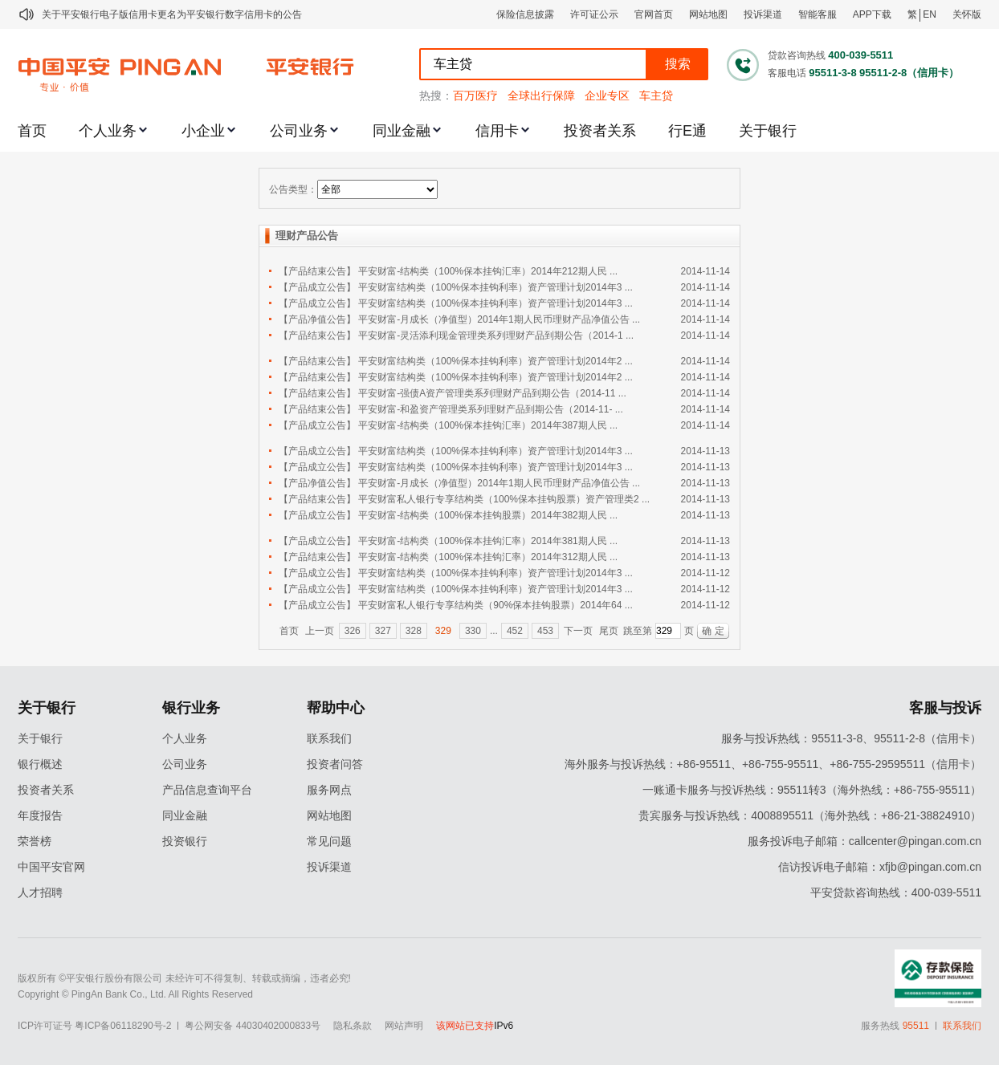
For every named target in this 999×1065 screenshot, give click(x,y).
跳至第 (637, 630)
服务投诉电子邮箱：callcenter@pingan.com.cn (864, 841)
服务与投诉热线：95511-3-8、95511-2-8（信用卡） (851, 738)
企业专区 (607, 95)
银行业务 (191, 708)
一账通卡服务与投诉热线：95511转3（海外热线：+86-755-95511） (811, 789)
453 (545, 630)
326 (353, 630)
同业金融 (401, 131)
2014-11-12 (705, 573)
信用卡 (497, 131)
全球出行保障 (541, 95)
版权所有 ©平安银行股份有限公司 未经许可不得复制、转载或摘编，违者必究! (184, 978)
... (494, 630)
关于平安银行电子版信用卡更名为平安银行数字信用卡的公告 (172, 14)
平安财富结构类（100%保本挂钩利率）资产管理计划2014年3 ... (495, 287)
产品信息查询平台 (207, 789)
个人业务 (108, 131)
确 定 (713, 630)
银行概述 (40, 764)
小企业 (203, 131)
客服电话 (787, 73)
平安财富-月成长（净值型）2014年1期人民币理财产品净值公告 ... (499, 319)
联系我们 (329, 738)
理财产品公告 (306, 236)
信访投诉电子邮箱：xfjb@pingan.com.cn (879, 866)
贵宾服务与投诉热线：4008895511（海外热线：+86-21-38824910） (809, 815)
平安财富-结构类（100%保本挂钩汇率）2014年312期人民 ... (488, 557)
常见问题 (329, 841)
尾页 (608, 630)
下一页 (578, 630)
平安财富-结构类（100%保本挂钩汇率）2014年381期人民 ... (488, 541)
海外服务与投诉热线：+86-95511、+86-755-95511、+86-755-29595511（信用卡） (773, 764)
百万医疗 (475, 95)
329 (443, 630)
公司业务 (299, 131)
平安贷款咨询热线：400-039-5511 (895, 892)
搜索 (678, 64)
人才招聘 (40, 892)
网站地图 (708, 14)
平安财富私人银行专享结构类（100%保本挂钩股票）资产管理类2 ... (504, 499)
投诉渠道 (763, 14)
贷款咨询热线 (797, 55)
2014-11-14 (705, 271)
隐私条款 (352, 1025)
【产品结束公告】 (317, 271)
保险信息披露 (525, 14)
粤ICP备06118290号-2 (123, 1025)
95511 (916, 1025)
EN (929, 14)
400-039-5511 (860, 55)
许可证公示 (594, 14)
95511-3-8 (832, 73)
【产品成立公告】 (317, 287)
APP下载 (872, 14)
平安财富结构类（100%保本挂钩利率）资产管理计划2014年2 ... (495, 361)
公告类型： (293, 189)
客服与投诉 (945, 708)
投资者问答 (335, 764)
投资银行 (184, 841)
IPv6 (503, 1025)
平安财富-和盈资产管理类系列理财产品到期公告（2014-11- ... (490, 409)
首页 (32, 131)
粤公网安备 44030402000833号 (252, 1025)
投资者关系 (600, 131)
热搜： (436, 95)
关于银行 (768, 131)
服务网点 (329, 789)
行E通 (687, 131)
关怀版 (966, 14)
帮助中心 (336, 708)
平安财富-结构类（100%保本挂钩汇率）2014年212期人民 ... (488, 271)
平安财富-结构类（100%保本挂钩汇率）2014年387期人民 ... (488, 425)
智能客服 (817, 14)
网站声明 (404, 1025)
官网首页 (653, 14)
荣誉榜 (34, 841)
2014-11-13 (705, 451)
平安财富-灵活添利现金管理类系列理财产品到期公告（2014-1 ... (496, 335)
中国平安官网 (51, 866)
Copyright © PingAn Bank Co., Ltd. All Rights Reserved (135, 994)
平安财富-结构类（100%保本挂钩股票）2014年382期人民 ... (488, 515)
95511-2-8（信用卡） (909, 73)
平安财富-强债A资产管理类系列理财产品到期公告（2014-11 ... (492, 393)
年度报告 (40, 815)
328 (414, 630)
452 (515, 630)
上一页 (319, 630)
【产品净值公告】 (317, 319)
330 (473, 630)
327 (383, 630)
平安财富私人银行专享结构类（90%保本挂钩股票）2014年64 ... (495, 605)
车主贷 (656, 95)
